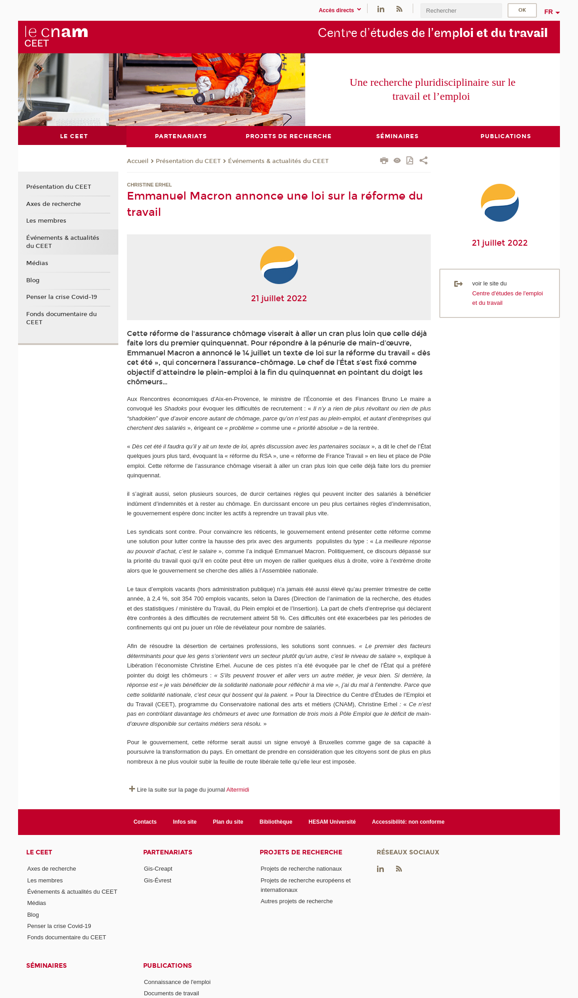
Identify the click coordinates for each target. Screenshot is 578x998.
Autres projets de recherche (297, 901)
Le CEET (39, 852)
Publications (167, 965)
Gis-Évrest (158, 880)
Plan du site (228, 821)
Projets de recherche (301, 852)
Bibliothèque (276, 821)
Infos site (185, 821)
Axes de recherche (53, 203)
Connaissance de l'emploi (177, 981)
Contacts (145, 821)
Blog (33, 280)
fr (549, 11)
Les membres (46, 220)
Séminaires (46, 965)
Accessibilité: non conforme (408, 821)
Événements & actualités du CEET (278, 160)
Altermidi (237, 789)
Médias (37, 262)
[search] (461, 10)
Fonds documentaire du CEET (61, 318)
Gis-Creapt (158, 868)
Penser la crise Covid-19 (61, 297)
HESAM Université (332, 821)
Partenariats (167, 852)
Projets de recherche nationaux (301, 868)
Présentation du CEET (188, 160)
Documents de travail (171, 992)
